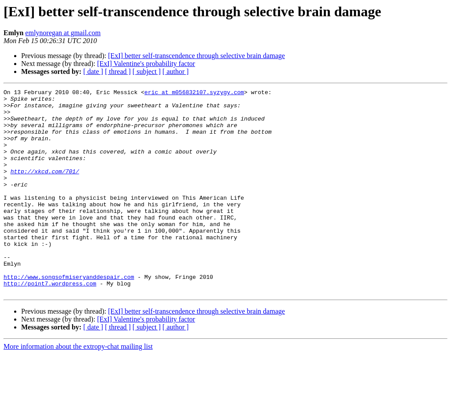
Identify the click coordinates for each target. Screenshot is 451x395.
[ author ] (176, 71)
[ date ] (93, 71)
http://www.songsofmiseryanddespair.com (69, 315)
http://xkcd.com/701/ (45, 188)
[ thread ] (118, 71)
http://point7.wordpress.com (50, 323)
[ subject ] (147, 71)
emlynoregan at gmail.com (62, 33)
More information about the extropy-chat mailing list (78, 387)
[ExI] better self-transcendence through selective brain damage (196, 55)
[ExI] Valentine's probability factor (146, 63)
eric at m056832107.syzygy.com (194, 93)
